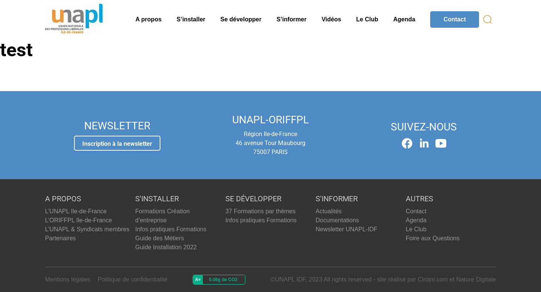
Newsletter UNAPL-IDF (346, 229)
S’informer (292, 19)
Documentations (337, 220)
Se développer (241, 19)
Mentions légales (67, 279)
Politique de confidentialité (133, 279)
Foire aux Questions (432, 238)
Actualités (329, 211)
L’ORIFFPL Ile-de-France (78, 220)
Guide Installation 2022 (166, 247)
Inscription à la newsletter (117, 143)
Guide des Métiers (159, 238)
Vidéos (331, 19)
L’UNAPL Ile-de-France (76, 211)
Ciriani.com (433, 279)
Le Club (367, 19)
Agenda (404, 19)
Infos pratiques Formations (170, 229)
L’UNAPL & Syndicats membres (87, 229)
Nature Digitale (476, 279)
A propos (148, 19)
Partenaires (60, 238)
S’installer (191, 19)
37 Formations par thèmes (260, 211)
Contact (454, 19)
